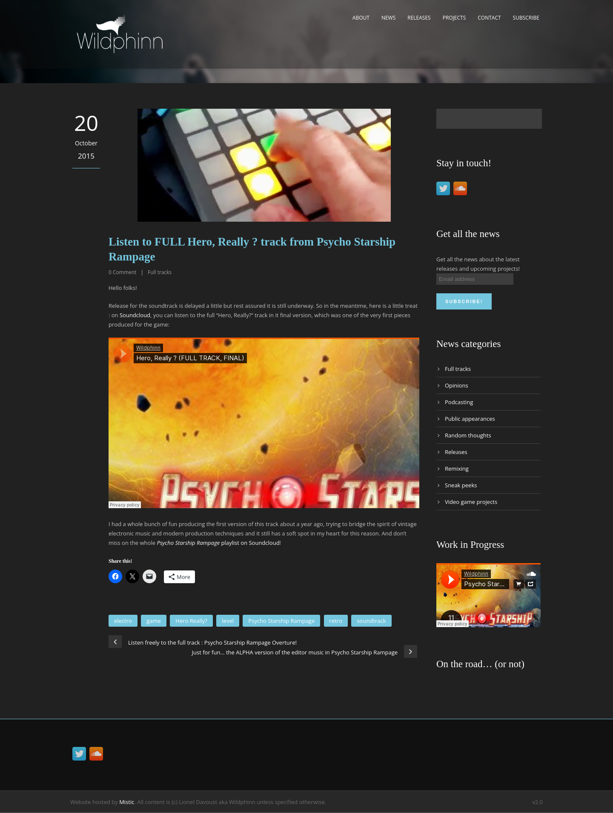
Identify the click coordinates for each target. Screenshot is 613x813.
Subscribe (526, 17)
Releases (418, 17)
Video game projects (471, 502)
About (361, 17)
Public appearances (470, 418)
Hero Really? (191, 621)
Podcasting (459, 402)
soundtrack (371, 621)
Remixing (457, 468)
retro (335, 621)
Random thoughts (468, 435)
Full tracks (160, 272)
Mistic (126, 802)
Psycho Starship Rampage (281, 621)
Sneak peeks (461, 485)
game (153, 621)
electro (123, 621)
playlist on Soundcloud (218, 543)
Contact (489, 17)
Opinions (456, 385)
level (228, 621)
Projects (454, 17)
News (388, 17)
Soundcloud (135, 315)
